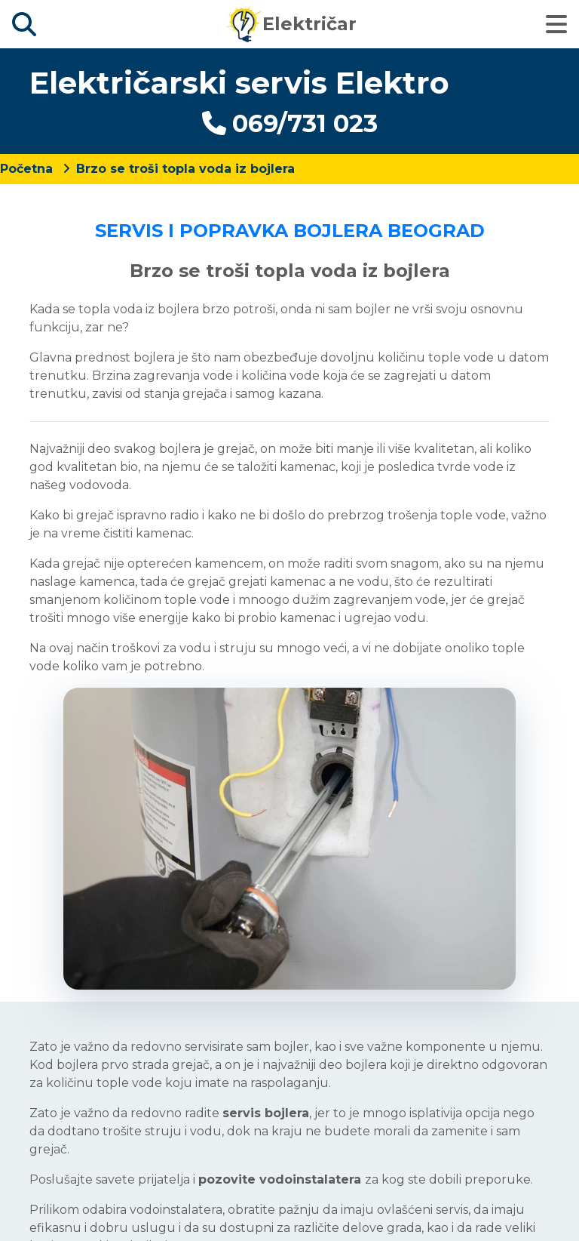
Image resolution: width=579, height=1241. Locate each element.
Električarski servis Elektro (239, 82)
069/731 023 (290, 123)
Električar (291, 24)
